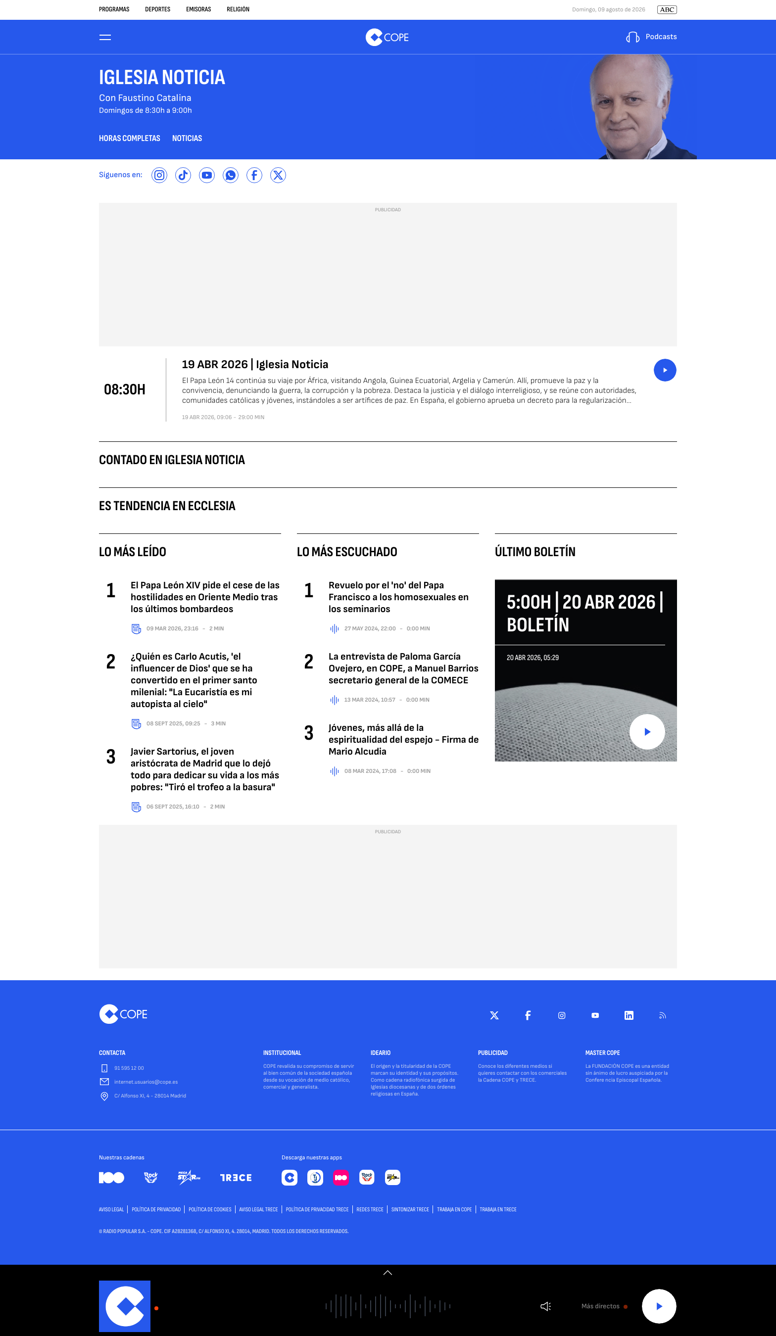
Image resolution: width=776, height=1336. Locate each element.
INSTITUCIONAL (282, 1055)
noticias (187, 140)
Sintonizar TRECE (410, 1211)
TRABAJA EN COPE (454, 1211)
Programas (114, 10)
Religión (238, 10)
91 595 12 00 (129, 1070)
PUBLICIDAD (493, 1055)
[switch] (388, 1273)
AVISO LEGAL (111, 1211)
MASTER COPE (602, 1055)
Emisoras (198, 10)
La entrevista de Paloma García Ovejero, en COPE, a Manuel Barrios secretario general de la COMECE (404, 670)
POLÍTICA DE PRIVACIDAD (156, 1211)
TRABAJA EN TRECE (498, 1211)
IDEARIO (380, 1055)
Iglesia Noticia (162, 79)
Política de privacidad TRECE (317, 1211)
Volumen (545, 1306)
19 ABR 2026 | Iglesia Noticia (255, 367)
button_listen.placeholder (665, 371)
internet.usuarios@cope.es (146, 1084)
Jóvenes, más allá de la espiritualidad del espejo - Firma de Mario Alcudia (404, 741)
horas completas (129, 140)
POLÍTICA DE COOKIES (210, 1211)
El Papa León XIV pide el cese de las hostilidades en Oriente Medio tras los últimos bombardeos (205, 599)
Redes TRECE (370, 1211)
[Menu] (105, 38)
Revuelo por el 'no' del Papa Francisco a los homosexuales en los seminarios (399, 599)
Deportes (157, 10)
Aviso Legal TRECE (259, 1211)
